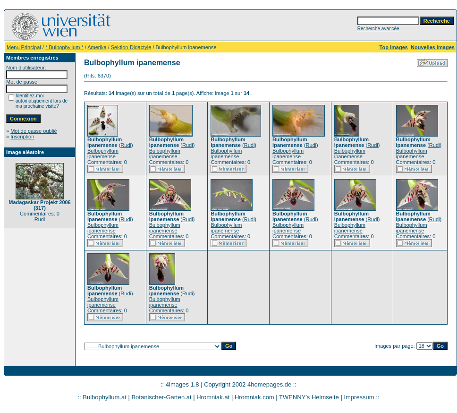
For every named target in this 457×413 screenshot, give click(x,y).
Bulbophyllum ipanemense (102, 153)
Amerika (96, 47)
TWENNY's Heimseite (309, 397)
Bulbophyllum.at (105, 397)
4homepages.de (269, 384)
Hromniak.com (254, 397)
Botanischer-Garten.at (161, 397)
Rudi (125, 145)
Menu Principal (24, 47)
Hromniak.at (212, 397)
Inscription (22, 136)
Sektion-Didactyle (131, 47)
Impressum (359, 397)
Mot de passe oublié (33, 131)
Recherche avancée (378, 28)
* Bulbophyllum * (64, 47)
